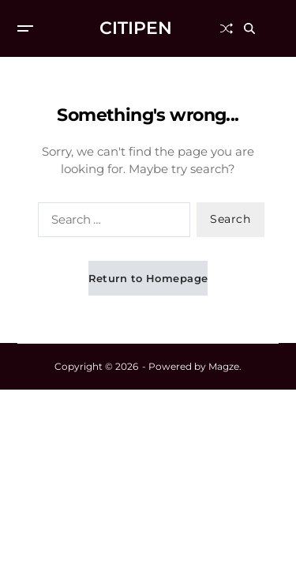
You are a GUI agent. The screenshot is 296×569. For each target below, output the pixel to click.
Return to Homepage (148, 278)
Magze (223, 366)
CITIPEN (135, 28)
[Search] (261, 28)
